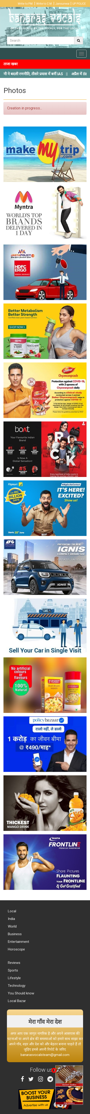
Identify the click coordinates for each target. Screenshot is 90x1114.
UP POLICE (79, 3)
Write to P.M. (25, 3)
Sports (12, 970)
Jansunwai (62, 3)
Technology (16, 986)
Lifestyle (14, 978)
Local (11, 911)
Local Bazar (16, 1001)
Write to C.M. (44, 3)
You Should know (20, 993)
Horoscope (16, 949)
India (11, 919)
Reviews (13, 963)
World (12, 926)
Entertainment (18, 942)
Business (14, 934)
